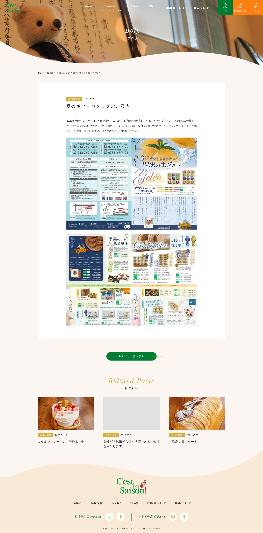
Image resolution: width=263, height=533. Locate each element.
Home (76, 502)
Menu (117, 502)
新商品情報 (74, 99)
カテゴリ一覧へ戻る (131, 356)
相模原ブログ (156, 502)
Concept (97, 502)
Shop (134, 502)
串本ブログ (183, 502)
